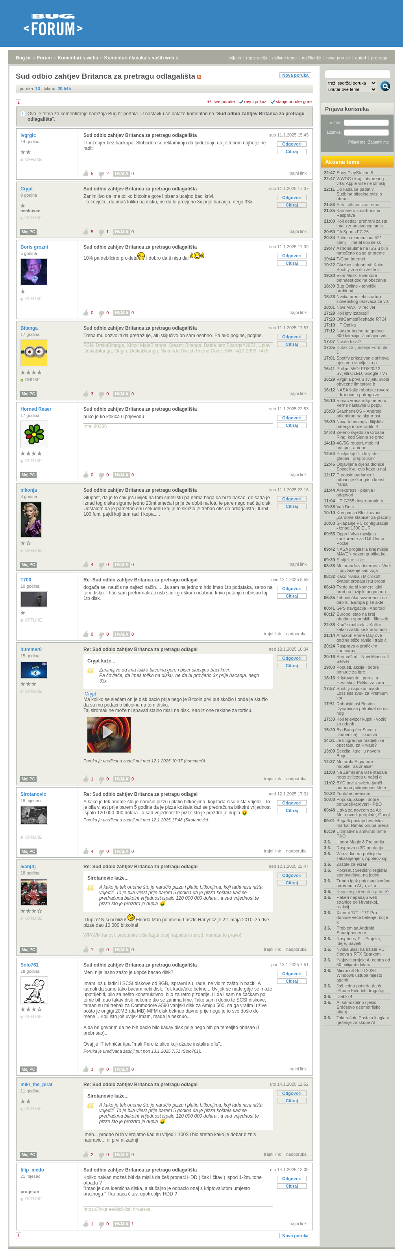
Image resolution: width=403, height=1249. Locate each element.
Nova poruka (295, 75)
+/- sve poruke (221, 101)
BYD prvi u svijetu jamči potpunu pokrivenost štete (361, 785)
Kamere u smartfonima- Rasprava (359, 213)
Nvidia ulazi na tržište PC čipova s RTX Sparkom (360, 951)
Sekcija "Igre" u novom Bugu (358, 753)
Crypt (27, 189)
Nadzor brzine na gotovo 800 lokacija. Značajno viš (361, 333)
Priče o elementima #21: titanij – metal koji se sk (359, 240)
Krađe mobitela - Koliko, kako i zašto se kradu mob (361, 627)
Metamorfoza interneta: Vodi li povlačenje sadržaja (363, 568)
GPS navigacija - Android (360, 608)
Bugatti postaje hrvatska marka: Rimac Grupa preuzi (363, 823)
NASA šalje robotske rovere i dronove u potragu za (363, 392)
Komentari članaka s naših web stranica (149, 58)
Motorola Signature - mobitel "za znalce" (356, 764)
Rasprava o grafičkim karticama (356, 648)
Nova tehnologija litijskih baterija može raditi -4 (359, 424)
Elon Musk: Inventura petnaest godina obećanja (361, 277)
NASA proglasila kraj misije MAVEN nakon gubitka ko (362, 551)
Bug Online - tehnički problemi (356, 288)
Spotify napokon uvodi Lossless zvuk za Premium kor (362, 693)
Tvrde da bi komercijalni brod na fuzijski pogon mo (361, 589)
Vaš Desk (345, 506)
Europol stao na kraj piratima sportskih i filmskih (362, 616)
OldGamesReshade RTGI (361, 319)
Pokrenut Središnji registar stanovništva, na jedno (361, 872)
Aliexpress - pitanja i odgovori (355, 492)
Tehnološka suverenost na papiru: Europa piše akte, (361, 600)
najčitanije (311, 57)
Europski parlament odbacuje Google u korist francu (360, 479)
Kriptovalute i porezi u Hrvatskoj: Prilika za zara (360, 680)
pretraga (379, 57)
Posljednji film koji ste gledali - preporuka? (357, 456)
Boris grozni (34, 247)
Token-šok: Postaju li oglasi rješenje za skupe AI (362, 1020)
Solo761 (30, 965)
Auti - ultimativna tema (357, 204)
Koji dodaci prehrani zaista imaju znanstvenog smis (361, 223)
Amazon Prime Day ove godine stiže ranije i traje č (361, 637)
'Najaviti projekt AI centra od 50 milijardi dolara (363, 962)
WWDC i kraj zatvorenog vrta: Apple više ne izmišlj (360, 181)
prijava (234, 57)
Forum (44, 58)
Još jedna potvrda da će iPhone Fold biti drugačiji (360, 988)
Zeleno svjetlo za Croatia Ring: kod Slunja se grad (360, 434)
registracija (256, 57)
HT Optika (346, 325)
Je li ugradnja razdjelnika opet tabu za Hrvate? (360, 742)
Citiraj (292, 151)
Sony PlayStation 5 (354, 172)
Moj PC (28, 232)
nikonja (29, 490)
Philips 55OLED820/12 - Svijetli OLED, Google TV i (361, 371)
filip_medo (32, 1170)
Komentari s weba (78, 58)
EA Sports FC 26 (352, 231)
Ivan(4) (28, 866)
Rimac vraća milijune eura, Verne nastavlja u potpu (362, 403)
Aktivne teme (342, 162)
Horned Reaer (36, 409)
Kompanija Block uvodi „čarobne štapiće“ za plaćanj (363, 515)
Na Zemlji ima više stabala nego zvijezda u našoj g (361, 774)
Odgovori (291, 144)
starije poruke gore (294, 101)
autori (360, 57)
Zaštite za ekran (351, 864)
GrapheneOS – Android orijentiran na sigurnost (358, 413)
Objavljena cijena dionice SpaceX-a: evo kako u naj (361, 466)
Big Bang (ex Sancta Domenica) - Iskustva (356, 732)
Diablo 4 (344, 996)
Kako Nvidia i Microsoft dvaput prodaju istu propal (361, 578)
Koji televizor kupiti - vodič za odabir (361, 721)
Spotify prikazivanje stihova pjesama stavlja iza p (362, 360)
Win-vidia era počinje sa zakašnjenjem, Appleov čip (362, 856)
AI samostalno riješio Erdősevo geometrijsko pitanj (358, 1007)
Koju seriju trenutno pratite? (363, 891)
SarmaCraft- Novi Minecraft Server (362, 659)
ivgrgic (28, 135)
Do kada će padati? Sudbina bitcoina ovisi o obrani (359, 194)
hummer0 (31, 649)
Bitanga (29, 328)
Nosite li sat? (348, 341)
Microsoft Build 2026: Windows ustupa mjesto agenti (359, 975)
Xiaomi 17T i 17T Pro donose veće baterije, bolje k (362, 917)
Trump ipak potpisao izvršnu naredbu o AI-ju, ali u (363, 883)
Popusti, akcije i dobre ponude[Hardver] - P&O (359, 801)
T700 (26, 580)
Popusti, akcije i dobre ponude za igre (357, 669)
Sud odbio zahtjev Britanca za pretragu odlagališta (140, 135)
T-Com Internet (350, 258)
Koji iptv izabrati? (352, 313)
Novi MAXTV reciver (355, 307)
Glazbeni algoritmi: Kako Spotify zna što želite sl (359, 267)
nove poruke (338, 57)
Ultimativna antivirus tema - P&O (362, 833)
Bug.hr (23, 58)
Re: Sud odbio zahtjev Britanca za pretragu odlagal (140, 580)
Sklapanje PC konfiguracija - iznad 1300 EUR (362, 525)
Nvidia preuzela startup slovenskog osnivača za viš (362, 299)
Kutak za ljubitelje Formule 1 (361, 349)
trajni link (298, 173)
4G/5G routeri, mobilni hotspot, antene (357, 445)
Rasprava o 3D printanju (359, 847)
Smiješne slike (350, 559)
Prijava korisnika (347, 109)
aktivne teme (284, 57)
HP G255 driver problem (359, 500)
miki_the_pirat (37, 1084)
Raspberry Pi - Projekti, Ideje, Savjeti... (358, 941)
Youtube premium (353, 793)
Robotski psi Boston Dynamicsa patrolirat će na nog (362, 708)
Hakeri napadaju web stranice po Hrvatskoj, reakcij (357, 902)
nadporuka (296, 633)
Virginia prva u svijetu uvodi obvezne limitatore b (362, 381)
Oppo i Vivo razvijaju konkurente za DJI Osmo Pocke (360, 538)
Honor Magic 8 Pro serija (360, 841)
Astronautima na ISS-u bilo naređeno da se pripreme (362, 250)
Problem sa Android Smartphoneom (355, 930)
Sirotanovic (34, 794)
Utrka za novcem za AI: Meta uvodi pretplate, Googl (363, 812)
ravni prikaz (255, 101)
